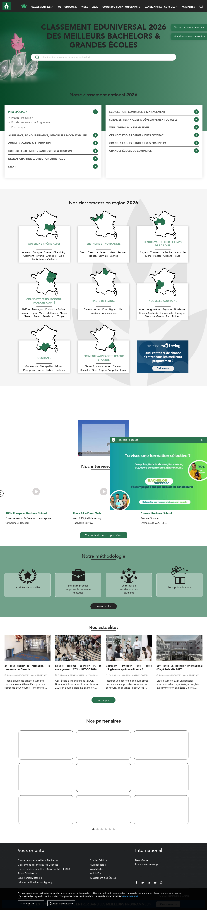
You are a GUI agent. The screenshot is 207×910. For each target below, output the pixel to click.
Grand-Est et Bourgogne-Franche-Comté (44, 301)
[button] (52, 7)
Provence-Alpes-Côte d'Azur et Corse (104, 358)
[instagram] (161, 883)
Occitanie (44, 358)
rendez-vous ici (130, 896)
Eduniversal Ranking (146, 864)
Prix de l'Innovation (22, 117)
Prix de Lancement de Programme (30, 122)
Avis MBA (95, 873)
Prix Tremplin (18, 127)
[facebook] (136, 883)
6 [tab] (113, 829)
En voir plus (103, 700)
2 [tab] (97, 829)
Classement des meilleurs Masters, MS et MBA (44, 869)
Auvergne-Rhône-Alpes (44, 244)
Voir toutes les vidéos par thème (103, 535)
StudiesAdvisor (98, 860)
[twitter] (142, 883)
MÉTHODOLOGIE (67, 7)
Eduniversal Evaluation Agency (35, 882)
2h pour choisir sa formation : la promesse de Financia (28, 667)
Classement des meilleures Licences (38, 865)
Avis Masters (97, 869)
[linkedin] (149, 883)
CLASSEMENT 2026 (41, 7)
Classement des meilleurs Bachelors (38, 860)
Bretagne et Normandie (103, 244)
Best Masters (142, 860)
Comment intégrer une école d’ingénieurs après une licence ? (129, 667)
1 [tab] (93, 829)
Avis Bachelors (98, 865)
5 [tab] (109, 829)
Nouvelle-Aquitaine (163, 301)
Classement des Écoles (103, 878)
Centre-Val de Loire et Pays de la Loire (163, 244)
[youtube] (155, 883)
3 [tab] (101, 829)
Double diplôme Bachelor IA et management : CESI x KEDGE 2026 (78, 667)
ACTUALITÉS (188, 7)
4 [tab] (105, 829)
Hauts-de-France (103, 301)
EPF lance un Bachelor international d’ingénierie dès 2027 (179, 667)
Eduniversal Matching (30, 878)
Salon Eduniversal (28, 873)
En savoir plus (103, 606)
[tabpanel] (46, 778)
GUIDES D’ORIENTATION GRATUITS (121, 7)
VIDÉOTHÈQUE (89, 7)
